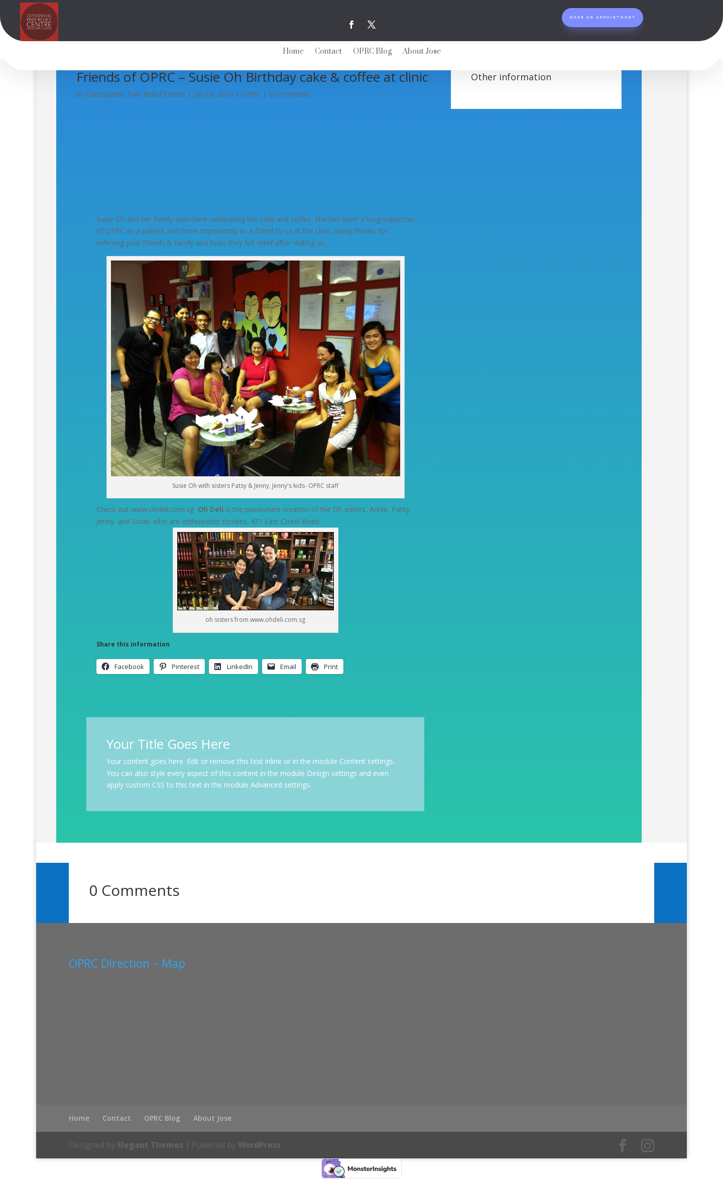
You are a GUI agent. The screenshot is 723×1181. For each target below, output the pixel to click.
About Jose (422, 52)
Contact (328, 52)
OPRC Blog (372, 52)
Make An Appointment (602, 21)
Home (293, 52)
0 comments (289, 94)
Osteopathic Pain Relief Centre (135, 94)
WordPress (259, 1143)
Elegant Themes (150, 1143)
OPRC (251, 94)
